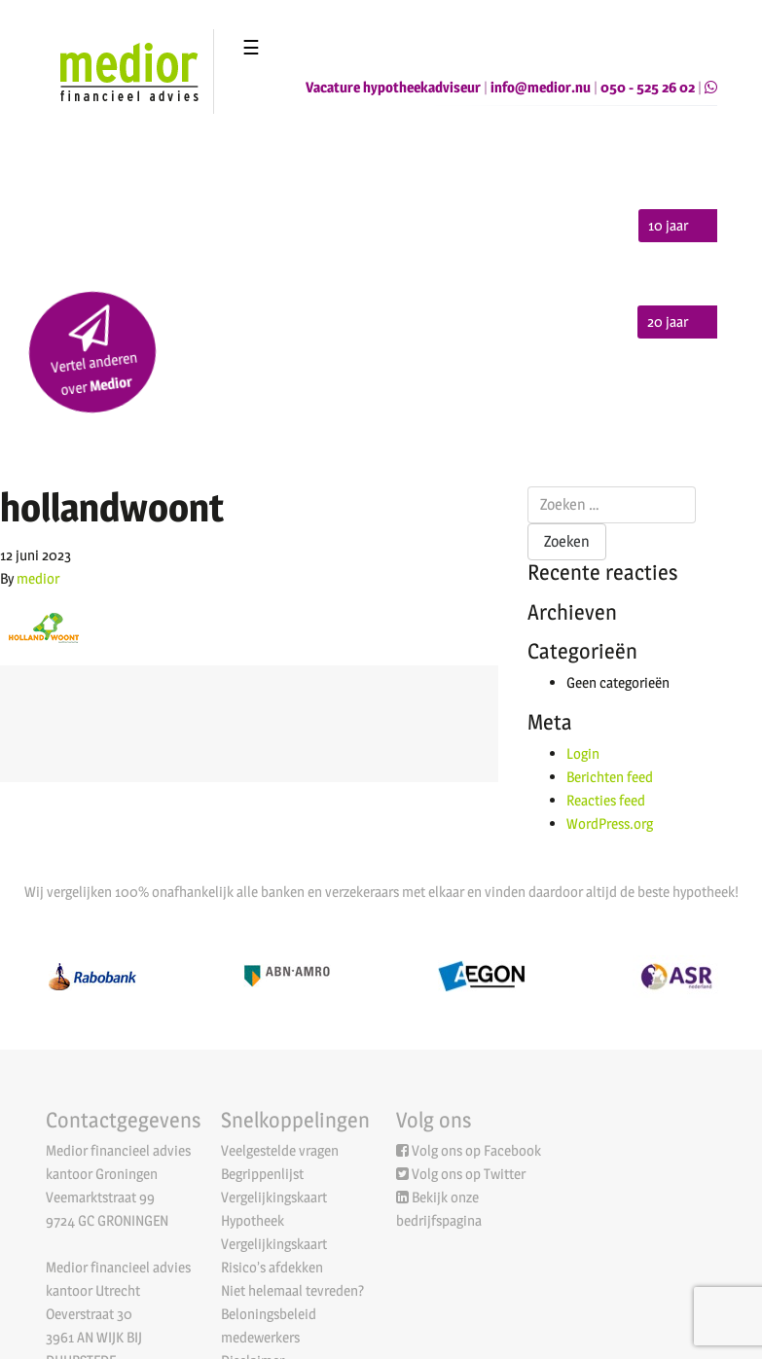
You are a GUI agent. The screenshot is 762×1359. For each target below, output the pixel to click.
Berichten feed (609, 777)
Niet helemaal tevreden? (292, 1290)
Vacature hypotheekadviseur (393, 87)
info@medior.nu (540, 87)
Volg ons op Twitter (469, 1173)
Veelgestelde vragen (280, 1150)
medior (38, 578)
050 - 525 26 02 (647, 87)
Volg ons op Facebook (476, 1150)
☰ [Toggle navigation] (251, 47)
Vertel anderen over (94, 352)
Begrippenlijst (262, 1173)
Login (582, 753)
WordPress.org (609, 823)
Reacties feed (605, 800)
